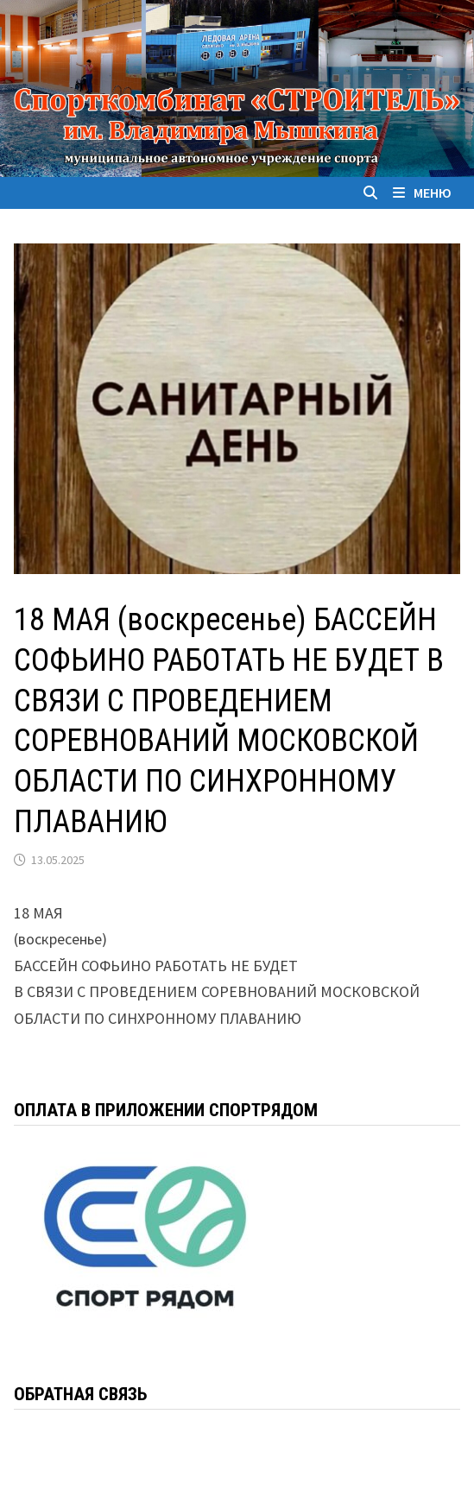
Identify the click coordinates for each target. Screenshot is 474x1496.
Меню (422, 192)
